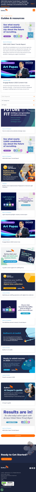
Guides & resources (8, 15)
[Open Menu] (34, 10)
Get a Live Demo (6, 459)
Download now (5, 6)
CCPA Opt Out (4, 476)
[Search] (34, 96)
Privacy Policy (4, 478)
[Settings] (2, 489)
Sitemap (3, 480)
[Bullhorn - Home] (5, 467)
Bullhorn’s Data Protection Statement (9, 475)
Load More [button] (18, 435)
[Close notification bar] (33, 3)
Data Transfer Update (5, 474)
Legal (2, 479)
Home (2, 15)
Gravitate (9, 486)
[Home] (4, 10)
